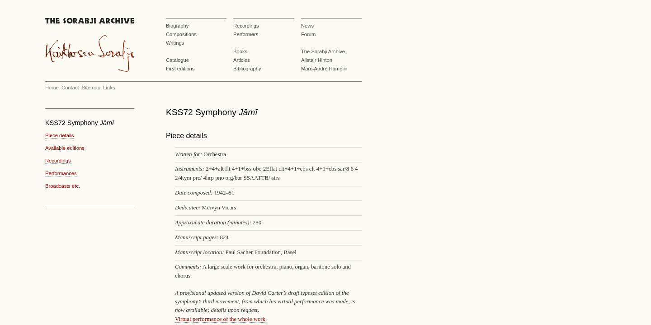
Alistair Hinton (316, 60)
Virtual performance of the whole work (220, 319)
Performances (61, 173)
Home (52, 87)
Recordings (246, 25)
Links (109, 87)
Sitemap (91, 87)
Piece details (59, 135)
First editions (180, 68)
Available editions (65, 148)
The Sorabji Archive (323, 51)
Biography (177, 25)
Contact (70, 87)
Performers (245, 34)
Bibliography (247, 68)
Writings (175, 43)
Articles (241, 60)
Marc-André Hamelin (324, 68)
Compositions (181, 34)
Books (240, 51)
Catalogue (177, 60)
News (307, 25)
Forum (308, 34)
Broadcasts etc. (62, 186)
